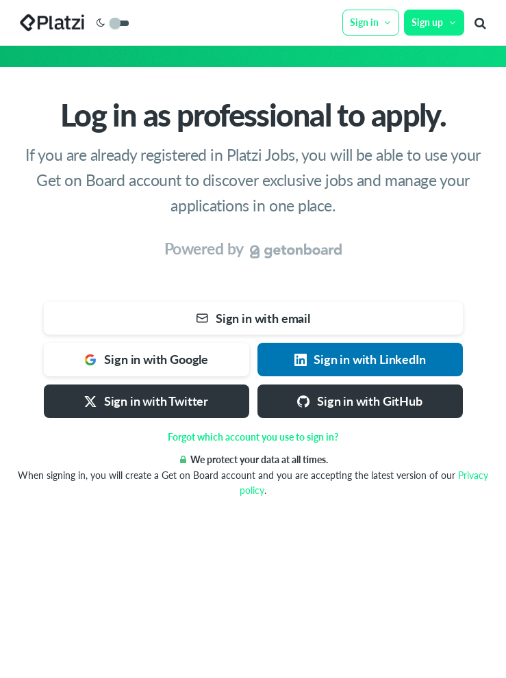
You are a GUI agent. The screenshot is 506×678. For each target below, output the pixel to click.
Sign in (371, 22)
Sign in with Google (146, 359)
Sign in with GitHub (359, 400)
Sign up (434, 22)
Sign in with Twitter (146, 400)
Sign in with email (253, 318)
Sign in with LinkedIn (359, 359)
